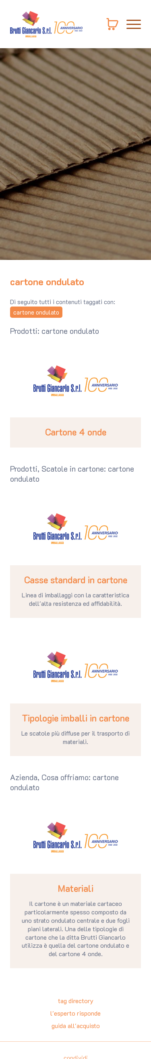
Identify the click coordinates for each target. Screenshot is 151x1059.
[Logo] (46, 24)
